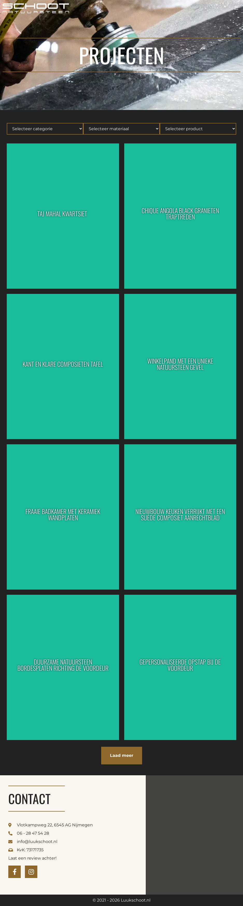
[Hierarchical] (45, 129)
